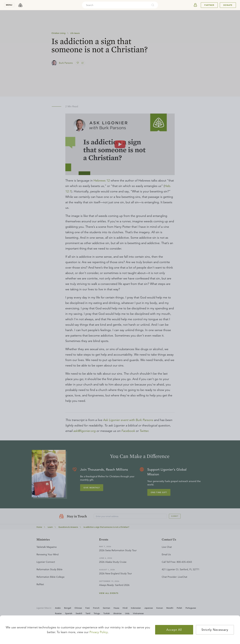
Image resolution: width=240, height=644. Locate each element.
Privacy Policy (98, 632)
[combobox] (115, 5)
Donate (227, 5)
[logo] (20, 5)
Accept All (174, 630)
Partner (209, 5)
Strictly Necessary (214, 630)
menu (9, 5)
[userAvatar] (195, 5)
